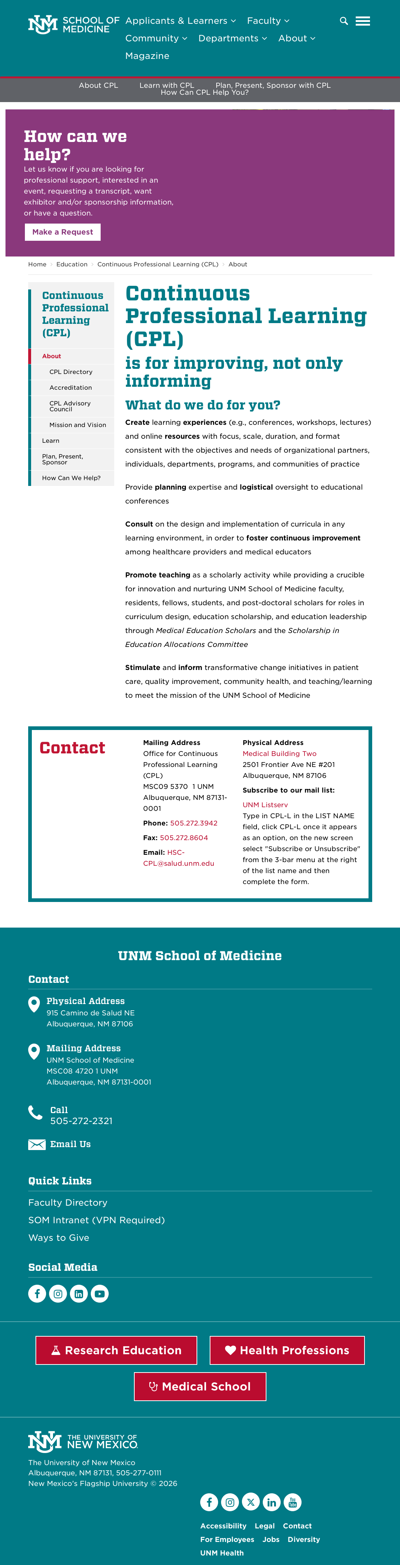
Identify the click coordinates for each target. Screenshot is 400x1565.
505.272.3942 (193, 823)
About (237, 264)
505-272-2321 (81, 1121)
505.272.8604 (184, 838)
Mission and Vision (77, 425)
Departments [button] (232, 38)
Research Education (116, 1350)
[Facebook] (37, 1294)
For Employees (227, 1539)
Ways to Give (58, 1237)
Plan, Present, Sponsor (62, 459)
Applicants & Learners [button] (180, 20)
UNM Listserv (265, 805)
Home (37, 264)
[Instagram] (58, 1294)
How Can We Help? (71, 478)
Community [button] (156, 38)
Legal (265, 1526)
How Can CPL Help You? (205, 92)
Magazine (147, 55)
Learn (50, 441)
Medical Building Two (280, 753)
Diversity (304, 1539)
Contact (297, 1526)
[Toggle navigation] (363, 21)
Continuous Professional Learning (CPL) (157, 264)
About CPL (98, 85)
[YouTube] (293, 1502)
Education (71, 264)
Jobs (271, 1539)
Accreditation (70, 388)
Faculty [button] (268, 20)
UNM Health (222, 1553)
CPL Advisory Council (70, 406)
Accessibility (223, 1526)
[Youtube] (100, 1294)
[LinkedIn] (79, 1294)
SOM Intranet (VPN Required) (96, 1220)
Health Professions (287, 1350)
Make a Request (62, 232)
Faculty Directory (68, 1202)
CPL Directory (71, 372)
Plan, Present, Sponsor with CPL (273, 85)
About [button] (296, 38)
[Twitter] (251, 1501)
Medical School (200, 1386)
